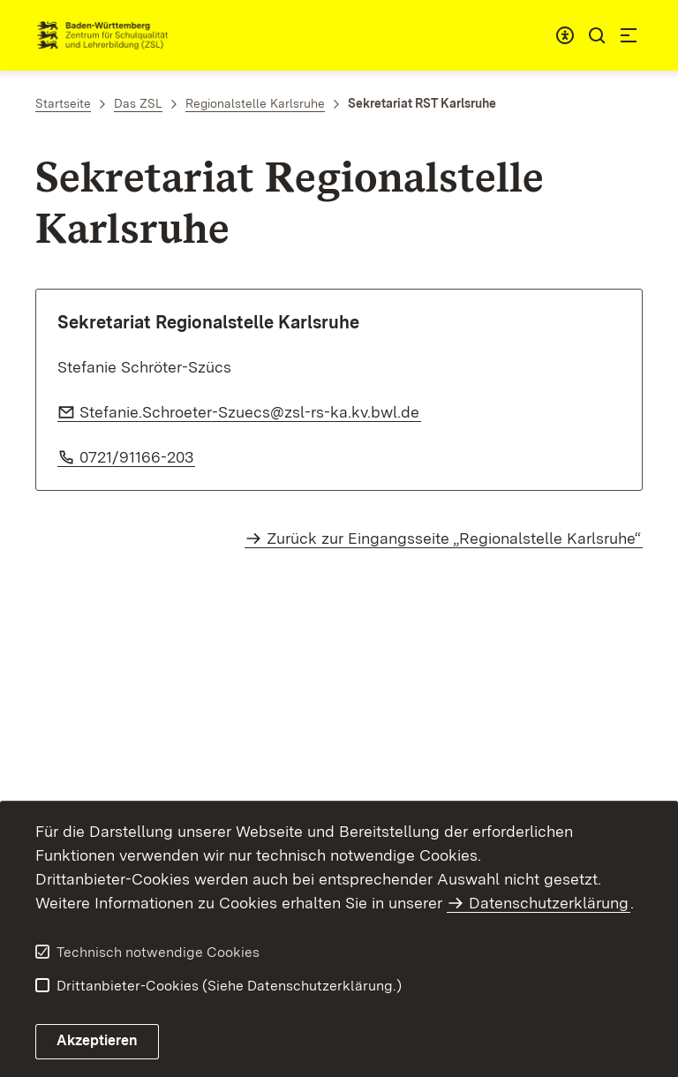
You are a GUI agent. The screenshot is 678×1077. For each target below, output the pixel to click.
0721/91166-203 (137, 457)
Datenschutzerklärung (549, 902)
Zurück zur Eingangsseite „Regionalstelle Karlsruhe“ (454, 538)
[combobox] (565, 35)
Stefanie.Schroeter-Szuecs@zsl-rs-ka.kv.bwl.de (250, 412)
